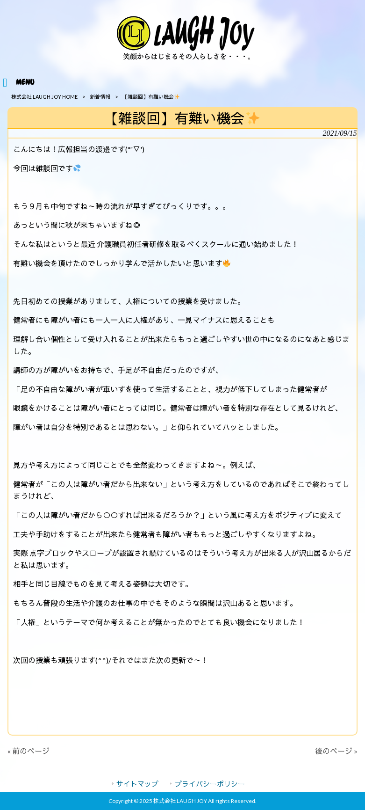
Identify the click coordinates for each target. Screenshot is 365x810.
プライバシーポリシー (210, 784)
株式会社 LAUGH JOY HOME (44, 97)
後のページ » (336, 750)
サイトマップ (137, 784)
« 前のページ (28, 750)
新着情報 (100, 97)
